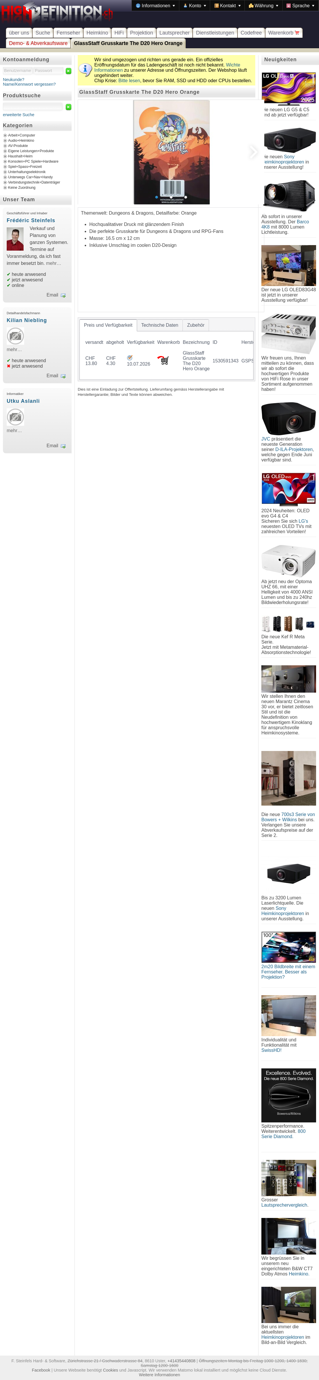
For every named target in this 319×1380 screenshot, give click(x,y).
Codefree (251, 33)
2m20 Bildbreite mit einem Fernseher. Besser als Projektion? (288, 972)
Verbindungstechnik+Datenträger (34, 183)
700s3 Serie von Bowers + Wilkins (288, 817)
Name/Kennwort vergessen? (29, 84)
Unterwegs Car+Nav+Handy (30, 177)
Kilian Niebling (27, 320)
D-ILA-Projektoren (294, 449)
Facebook (41, 1370)
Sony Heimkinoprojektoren (282, 159)
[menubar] (225, 5)
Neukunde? (13, 79)
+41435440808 (181, 1361)
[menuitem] (155, 5)
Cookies (110, 1370)
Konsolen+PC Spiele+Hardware (33, 162)
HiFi (119, 33)
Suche (43, 33)
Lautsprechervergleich (284, 1205)
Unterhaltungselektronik (27, 172)
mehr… (53, 263)
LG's (303, 521)
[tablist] (166, 349)
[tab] (108, 325)
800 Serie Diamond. (283, 1134)
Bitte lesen (129, 80)
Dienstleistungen (215, 33)
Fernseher (68, 33)
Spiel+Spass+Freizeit (25, 167)
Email (52, 294)
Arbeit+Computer (21, 136)
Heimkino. (299, 1273)
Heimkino (97, 33)
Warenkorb (283, 33)
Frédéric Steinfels (31, 220)
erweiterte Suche (18, 114)
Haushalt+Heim (20, 156)
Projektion (141, 33)
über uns (19, 33)
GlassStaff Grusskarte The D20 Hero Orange (128, 43)
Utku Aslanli (23, 401)
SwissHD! (271, 1050)
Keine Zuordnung (22, 188)
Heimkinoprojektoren (282, 1337)
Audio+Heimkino (21, 141)
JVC (265, 438)
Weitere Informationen (159, 1374)
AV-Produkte (18, 146)
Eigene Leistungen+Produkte (31, 151)
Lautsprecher (175, 33)
